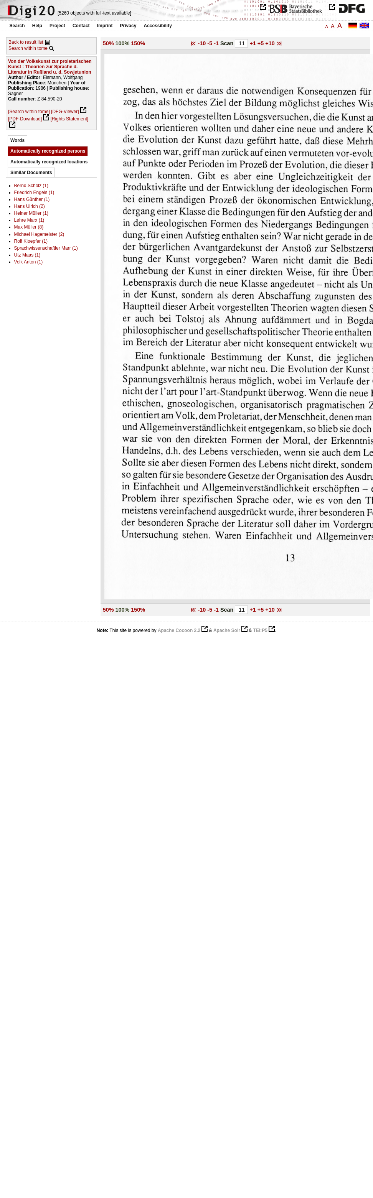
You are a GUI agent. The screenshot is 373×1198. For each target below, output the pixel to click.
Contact (81, 25)
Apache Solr (226, 630)
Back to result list (25, 42)
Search (17, 25)
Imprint (105, 25)
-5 (210, 43)
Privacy (128, 25)
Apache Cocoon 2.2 (179, 630)
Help (37, 25)
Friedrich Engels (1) (34, 192)
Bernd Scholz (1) (31, 185)
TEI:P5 (260, 630)
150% (138, 43)
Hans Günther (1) (32, 199)
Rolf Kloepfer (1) (31, 241)
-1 (217, 43)
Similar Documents (31, 172)
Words (17, 140)
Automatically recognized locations (48, 162)
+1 (253, 43)
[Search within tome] (29, 111)
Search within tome (28, 48)
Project (57, 25)
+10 (270, 43)
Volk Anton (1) (28, 262)
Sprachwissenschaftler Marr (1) (46, 248)
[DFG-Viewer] (65, 111)
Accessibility (158, 25)
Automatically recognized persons (47, 151)
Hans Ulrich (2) (29, 206)
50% (108, 43)
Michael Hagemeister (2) (39, 234)
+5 (261, 43)
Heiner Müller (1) (31, 213)
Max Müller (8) (29, 227)
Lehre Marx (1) (29, 220)
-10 (203, 43)
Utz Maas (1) (27, 255)
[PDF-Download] (25, 119)
